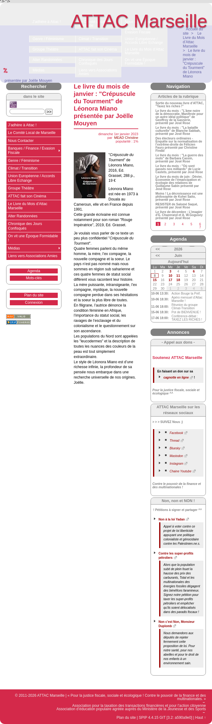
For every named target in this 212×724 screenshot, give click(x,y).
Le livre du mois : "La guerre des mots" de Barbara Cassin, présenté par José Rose (179, 158)
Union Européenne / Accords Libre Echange (31, 178)
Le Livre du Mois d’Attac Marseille (27, 206)
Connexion (33, 302)
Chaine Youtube (180, 471)
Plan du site (34, 295)
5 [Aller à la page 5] (191, 224)
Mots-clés (33, 278)
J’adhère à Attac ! (22, 125)
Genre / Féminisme (23, 160)
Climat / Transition (22, 168)
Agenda (33, 271)
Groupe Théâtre (21, 188)
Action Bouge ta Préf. (186, 293)
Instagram (176, 463)
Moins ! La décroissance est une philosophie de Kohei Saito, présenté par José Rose (179, 196)
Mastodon (176, 456)
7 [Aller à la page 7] (200, 227)
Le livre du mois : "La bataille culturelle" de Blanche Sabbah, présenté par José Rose (178, 130)
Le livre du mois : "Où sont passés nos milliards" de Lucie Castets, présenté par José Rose (179, 169)
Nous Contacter (20, 141)
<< (157, 249)
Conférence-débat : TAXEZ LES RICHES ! (186, 317)
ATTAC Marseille (139, 21)
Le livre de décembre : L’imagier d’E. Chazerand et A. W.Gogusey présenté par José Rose (179, 215)
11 (178, 275)
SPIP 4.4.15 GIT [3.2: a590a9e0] (165, 717)
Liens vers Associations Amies (32, 256)
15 (155, 280)
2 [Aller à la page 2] (165, 224)
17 (170, 280)
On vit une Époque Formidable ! (33, 238)
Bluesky (175, 448)
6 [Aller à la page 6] (200, 224)
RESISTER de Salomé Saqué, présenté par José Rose (176, 206)
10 (170, 275)
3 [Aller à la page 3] (174, 224)
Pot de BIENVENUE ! (186, 312)
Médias (14, 248)
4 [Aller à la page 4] (183, 224)
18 (178, 280)
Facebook (176, 433)
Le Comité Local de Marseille (32, 133)
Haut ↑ (200, 717)
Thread (174, 440)
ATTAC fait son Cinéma (27, 196)
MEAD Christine (126, 137)
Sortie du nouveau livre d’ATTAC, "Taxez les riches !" (179, 105)
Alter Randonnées (22, 216)
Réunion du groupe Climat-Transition (184, 306)
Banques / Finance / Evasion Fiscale (31, 150)
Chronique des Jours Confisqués (25, 226)
